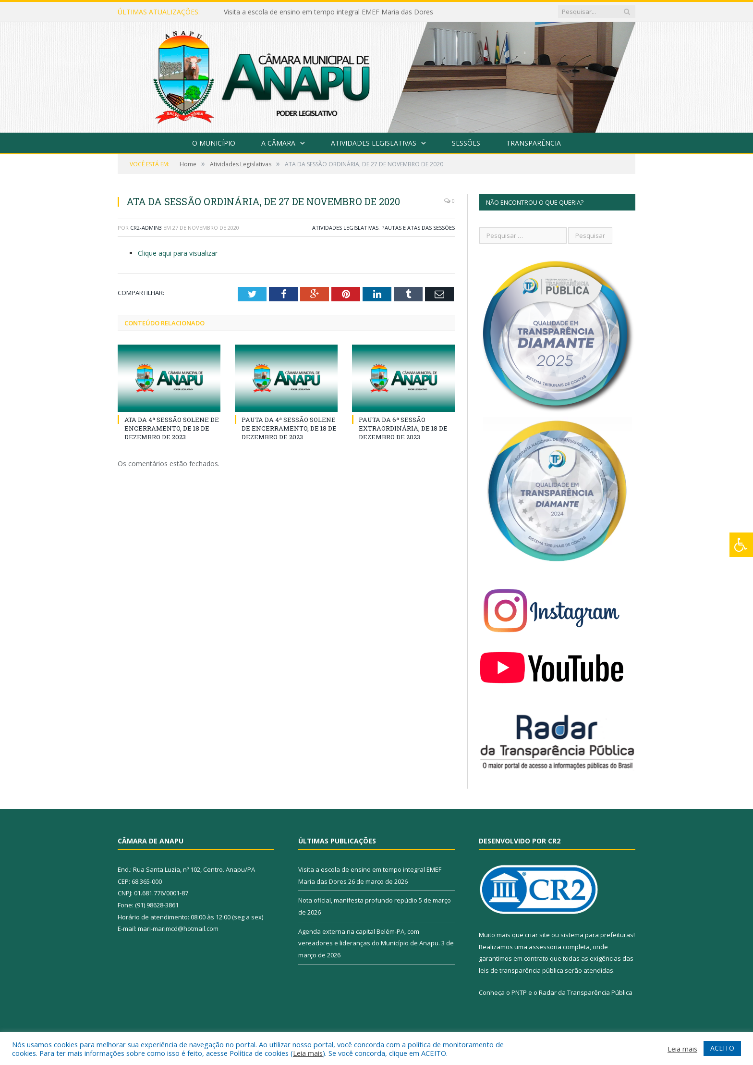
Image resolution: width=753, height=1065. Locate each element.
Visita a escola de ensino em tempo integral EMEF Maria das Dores (328, 12)
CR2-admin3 (146, 227)
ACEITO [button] (722, 1048)
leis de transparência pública (521, 970)
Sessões (466, 143)
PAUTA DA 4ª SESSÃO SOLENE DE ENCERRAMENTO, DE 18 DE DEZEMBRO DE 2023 (289, 428)
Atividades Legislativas (373, 143)
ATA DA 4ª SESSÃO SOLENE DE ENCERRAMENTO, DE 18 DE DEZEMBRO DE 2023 (171, 428)
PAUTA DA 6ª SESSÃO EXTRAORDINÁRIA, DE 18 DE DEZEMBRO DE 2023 (403, 428)
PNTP (519, 992)
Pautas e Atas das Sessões (418, 227)
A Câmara (278, 143)
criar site (537, 934)
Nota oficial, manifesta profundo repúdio (357, 900)
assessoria (545, 946)
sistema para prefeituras (596, 934)
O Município (213, 143)
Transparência (533, 143)
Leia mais (308, 1053)
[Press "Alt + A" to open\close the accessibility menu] (741, 544)
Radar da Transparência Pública (585, 992)
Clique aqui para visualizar (178, 253)
